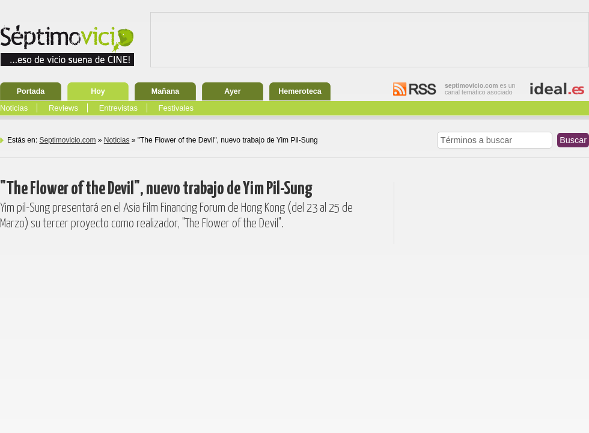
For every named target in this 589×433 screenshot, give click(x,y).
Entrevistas (118, 107)
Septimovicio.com (67, 140)
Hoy (98, 91)
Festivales (176, 107)
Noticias (14, 107)
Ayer (232, 91)
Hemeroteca (300, 91)
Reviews (63, 107)
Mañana (165, 91)
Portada (31, 91)
